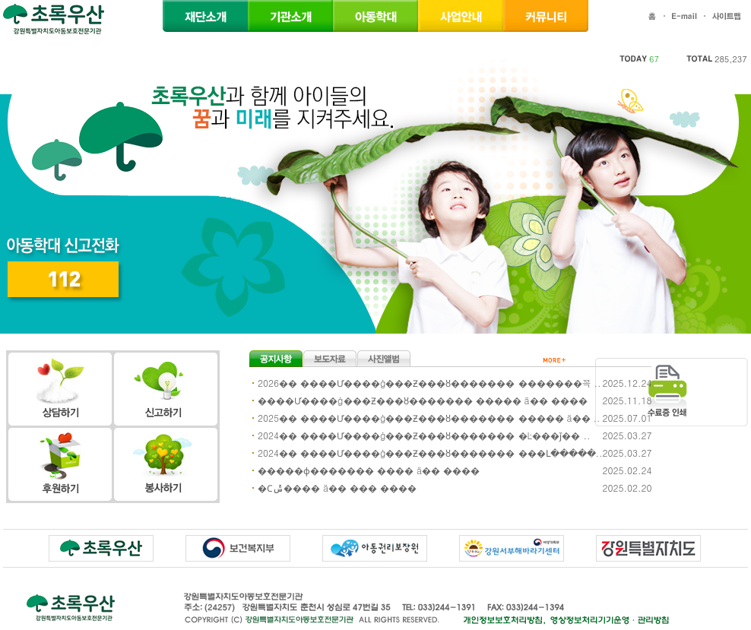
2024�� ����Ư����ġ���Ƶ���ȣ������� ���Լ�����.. (430, 452)
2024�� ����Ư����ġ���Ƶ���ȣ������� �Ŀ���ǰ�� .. (424, 435)
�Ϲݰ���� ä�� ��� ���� (337, 487)
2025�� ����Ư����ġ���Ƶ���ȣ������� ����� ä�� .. (429, 417)
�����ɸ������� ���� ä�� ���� (369, 470)
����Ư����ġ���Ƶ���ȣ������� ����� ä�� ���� (423, 400)
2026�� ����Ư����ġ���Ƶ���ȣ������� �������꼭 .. (429, 382)
